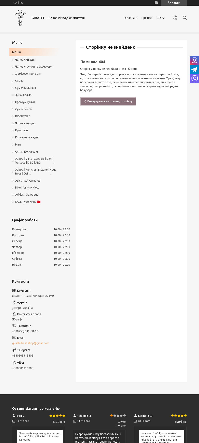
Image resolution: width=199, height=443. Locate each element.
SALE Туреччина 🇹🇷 (27, 201)
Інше (18, 144)
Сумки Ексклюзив (27, 151)
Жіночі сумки (23, 95)
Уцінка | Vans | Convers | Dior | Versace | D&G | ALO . (34, 160)
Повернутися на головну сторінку (109, 101)
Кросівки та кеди (26, 137)
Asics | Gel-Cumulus (27, 180)
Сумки (19, 80)
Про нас (147, 17)
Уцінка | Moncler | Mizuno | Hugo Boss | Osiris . (35, 171)
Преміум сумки (25, 102)
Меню (16, 52)
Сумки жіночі (23, 109)
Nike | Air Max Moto (27, 187)
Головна (129, 17)
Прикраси (21, 130)
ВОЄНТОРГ (22, 116)
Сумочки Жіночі (25, 87)
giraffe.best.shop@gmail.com (30, 343)
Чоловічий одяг (25, 59)
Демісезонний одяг (28, 73)
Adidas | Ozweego (26, 194)
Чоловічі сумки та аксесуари (33, 66)
